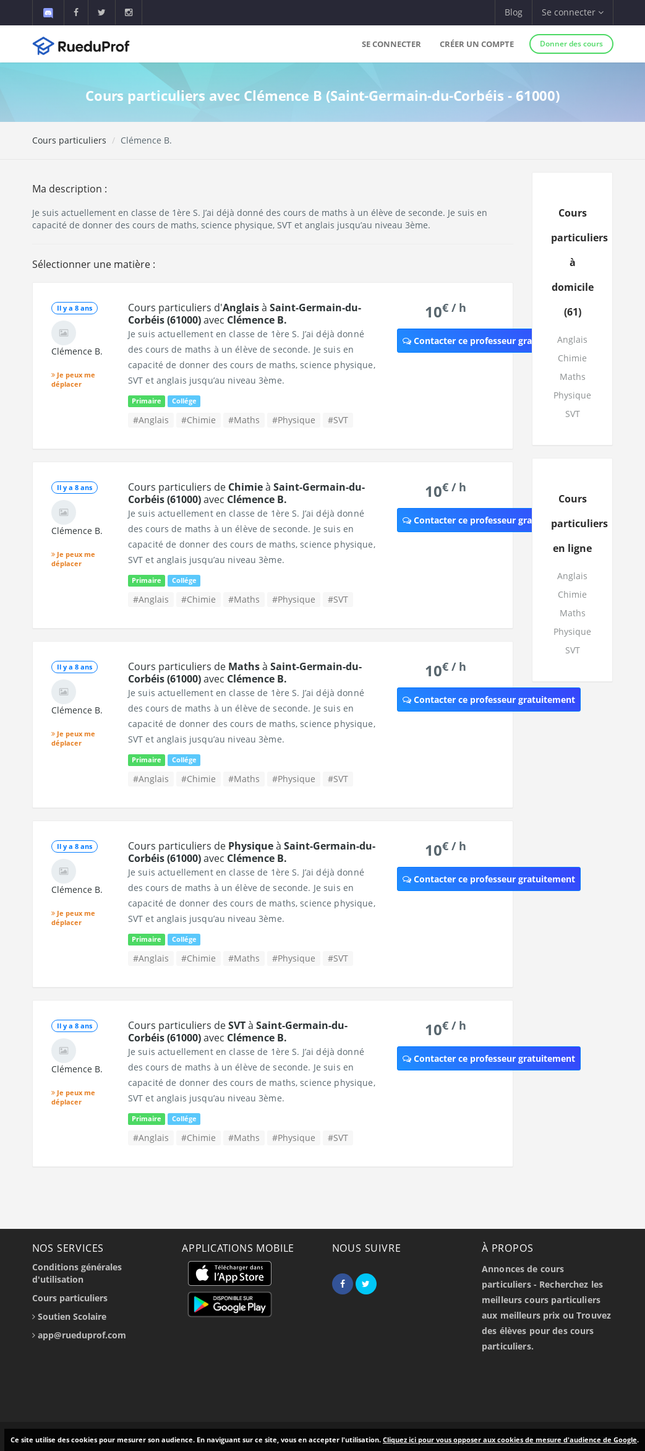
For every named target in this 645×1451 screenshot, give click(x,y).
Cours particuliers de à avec (246, 493)
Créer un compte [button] (477, 44)
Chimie (572, 358)
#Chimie (198, 420)
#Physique (293, 420)
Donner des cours (571, 43)
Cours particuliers (69, 140)
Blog (514, 12)
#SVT (338, 420)
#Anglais (151, 420)
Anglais (572, 339)
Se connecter (391, 44)
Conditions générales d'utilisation (77, 1273)
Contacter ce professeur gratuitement (489, 341)
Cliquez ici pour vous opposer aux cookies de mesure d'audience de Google (510, 1439)
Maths (573, 376)
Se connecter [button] (573, 12)
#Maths (244, 420)
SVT (572, 414)
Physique (572, 395)
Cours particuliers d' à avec (244, 314)
